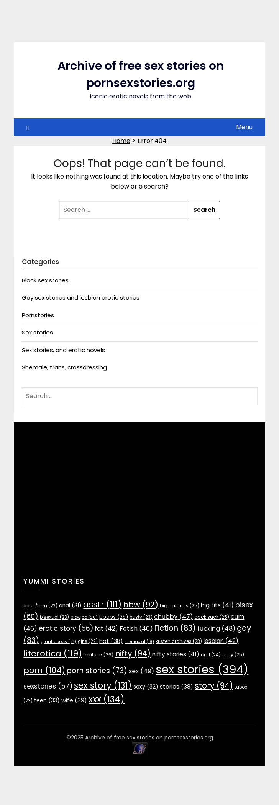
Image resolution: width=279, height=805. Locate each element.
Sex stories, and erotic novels (63, 350)
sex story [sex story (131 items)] (103, 685)
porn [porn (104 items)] (44, 670)
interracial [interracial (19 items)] (139, 641)
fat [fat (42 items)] (106, 629)
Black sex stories (45, 280)
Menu (244, 127)
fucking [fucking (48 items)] (216, 628)
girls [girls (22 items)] (88, 641)
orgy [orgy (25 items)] (233, 654)
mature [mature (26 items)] (98, 654)
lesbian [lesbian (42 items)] (221, 641)
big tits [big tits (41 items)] (217, 605)
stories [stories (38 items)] (176, 686)
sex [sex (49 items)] (141, 671)
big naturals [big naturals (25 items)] (179, 605)
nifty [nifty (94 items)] (133, 653)
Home (121, 140)
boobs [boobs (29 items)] (113, 617)
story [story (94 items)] (214, 685)
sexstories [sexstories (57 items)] (47, 686)
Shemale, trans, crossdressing (64, 367)
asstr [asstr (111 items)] (102, 604)
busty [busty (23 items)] (141, 617)
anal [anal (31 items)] (70, 605)
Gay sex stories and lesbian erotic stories (81, 297)
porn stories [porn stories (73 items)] (97, 671)
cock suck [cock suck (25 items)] (211, 617)
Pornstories (38, 315)
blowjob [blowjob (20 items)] (84, 617)
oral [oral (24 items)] (211, 654)
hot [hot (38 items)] (111, 641)
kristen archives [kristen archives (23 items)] (179, 641)
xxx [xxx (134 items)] (107, 699)
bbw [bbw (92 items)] (140, 604)
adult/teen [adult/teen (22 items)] (40, 606)
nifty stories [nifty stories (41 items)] (175, 654)
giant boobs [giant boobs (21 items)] (58, 641)
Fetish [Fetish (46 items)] (136, 628)
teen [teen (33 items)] (47, 700)
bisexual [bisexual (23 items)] (54, 617)
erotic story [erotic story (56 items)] (66, 628)
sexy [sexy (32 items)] (145, 686)
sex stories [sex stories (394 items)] (202, 669)
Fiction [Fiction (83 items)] (175, 628)
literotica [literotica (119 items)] (52, 653)
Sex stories (37, 332)
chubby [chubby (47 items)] (173, 616)
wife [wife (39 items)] (74, 700)
